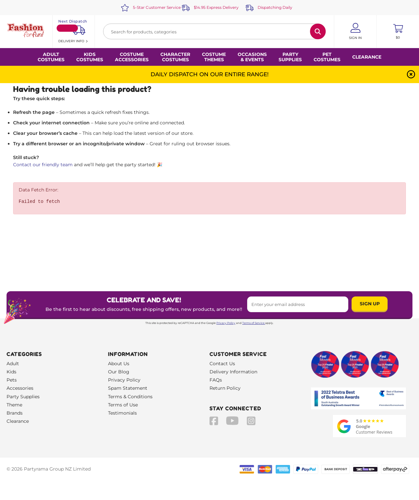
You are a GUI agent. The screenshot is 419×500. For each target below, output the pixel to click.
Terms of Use (123, 405)
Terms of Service (253, 323)
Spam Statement (127, 388)
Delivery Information (233, 372)
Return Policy (225, 388)
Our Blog (118, 372)
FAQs (216, 380)
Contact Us (222, 363)
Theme (14, 405)
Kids (11, 372)
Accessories (20, 388)
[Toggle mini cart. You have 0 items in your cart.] (398, 31)
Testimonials (122, 413)
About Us (118, 363)
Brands (15, 413)
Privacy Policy (225, 323)
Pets (12, 380)
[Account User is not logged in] (355, 31)
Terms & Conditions (130, 397)
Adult (13, 363)
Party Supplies (23, 397)
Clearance (366, 57)
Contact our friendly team (43, 165)
